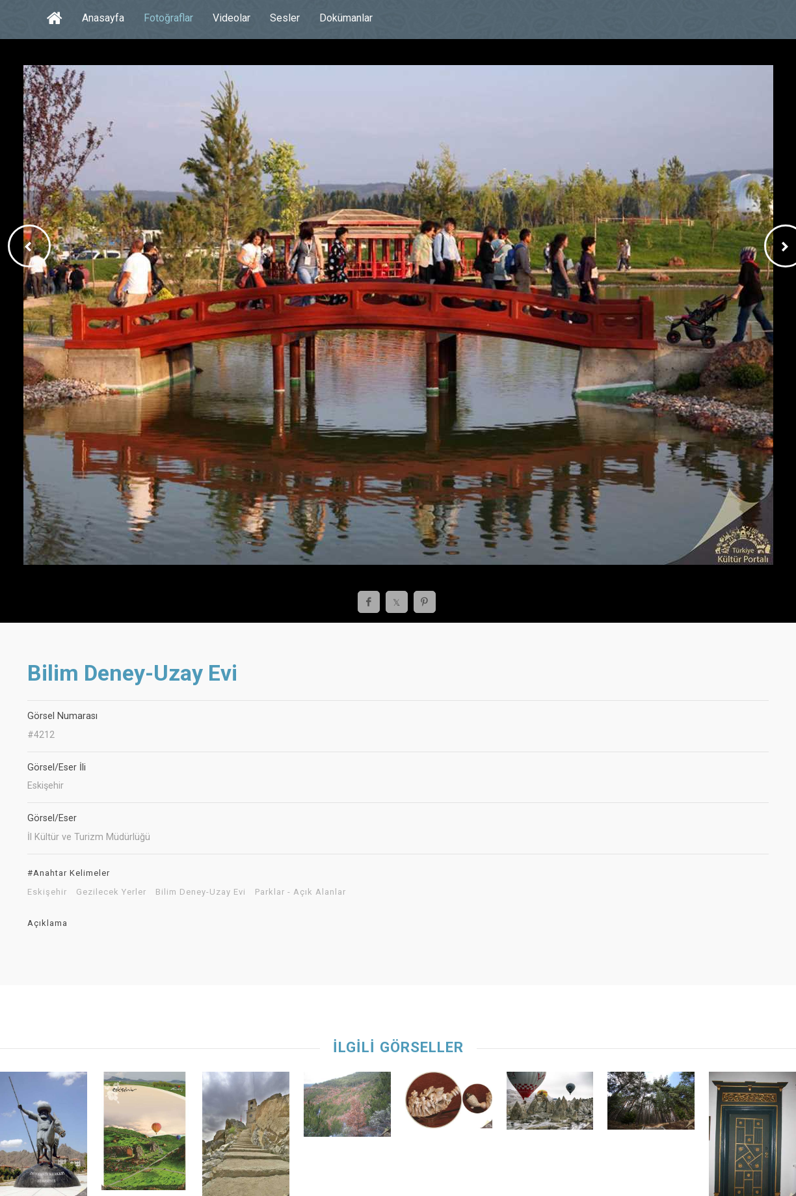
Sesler (285, 18)
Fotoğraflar (168, 18)
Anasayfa (103, 18)
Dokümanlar (346, 18)
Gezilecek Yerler (111, 892)
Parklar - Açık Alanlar (300, 892)
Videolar (231, 18)
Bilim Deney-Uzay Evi (200, 892)
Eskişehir (47, 892)
